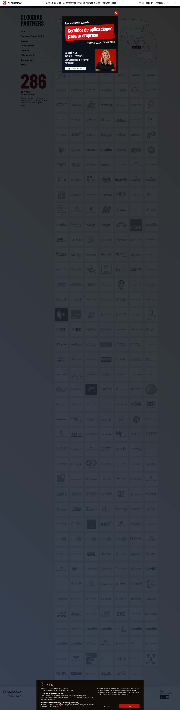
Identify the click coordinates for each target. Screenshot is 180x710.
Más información (47, 699)
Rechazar (107, 706)
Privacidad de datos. (119, 694)
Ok (129, 706)
